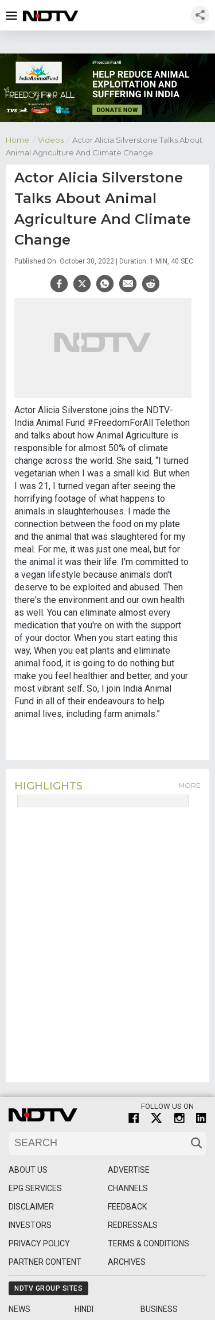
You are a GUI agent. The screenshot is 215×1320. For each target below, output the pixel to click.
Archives (127, 1261)
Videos (55, 138)
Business (159, 1309)
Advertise (129, 1169)
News (19, 1309)
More (189, 785)
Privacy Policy (39, 1243)
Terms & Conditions (148, 1243)
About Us (28, 1169)
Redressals (133, 1225)
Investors (30, 1225)
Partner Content (45, 1261)
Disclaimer (31, 1206)
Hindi (84, 1309)
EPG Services (35, 1188)
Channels (128, 1188)
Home (22, 138)
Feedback (127, 1206)
